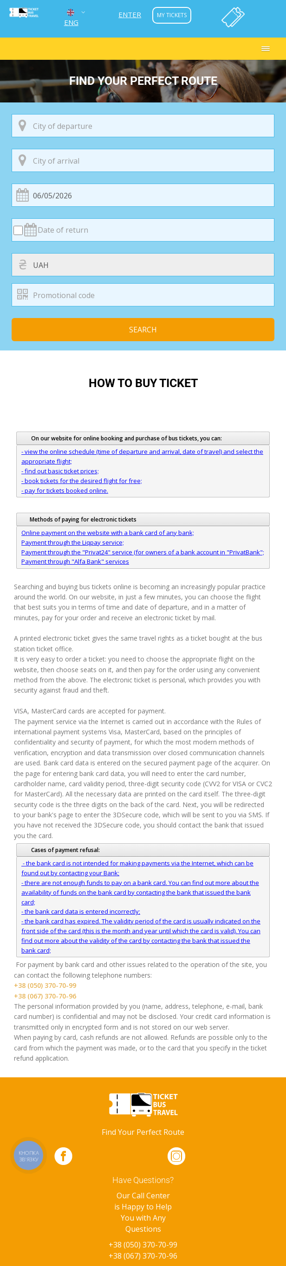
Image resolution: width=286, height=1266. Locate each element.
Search (143, 329)
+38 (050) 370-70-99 (45, 985)
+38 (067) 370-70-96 (45, 996)
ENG (71, 17)
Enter (129, 14)
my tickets (172, 15)
